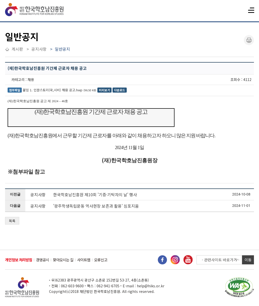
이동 (248, 259)
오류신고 (100, 259)
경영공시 (42, 259)
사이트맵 (83, 259)
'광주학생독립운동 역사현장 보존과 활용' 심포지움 (96, 206)
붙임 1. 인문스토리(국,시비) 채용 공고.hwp (52, 90)
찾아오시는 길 (63, 259)
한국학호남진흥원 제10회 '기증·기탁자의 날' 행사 (95, 194)
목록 (12, 220)
